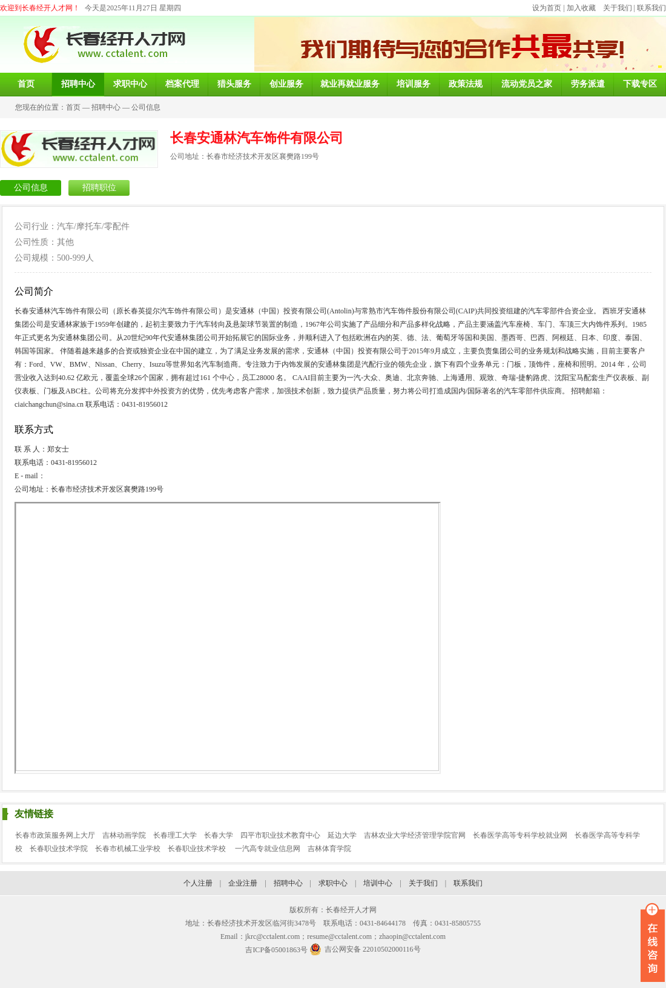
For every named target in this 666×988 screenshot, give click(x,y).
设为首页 (546, 8)
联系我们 (651, 8)
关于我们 (617, 8)
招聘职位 (99, 187)
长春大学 (218, 835)
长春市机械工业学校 (127, 848)
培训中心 (377, 883)
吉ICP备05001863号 (276, 950)
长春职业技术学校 (198, 848)
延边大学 (342, 835)
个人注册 (198, 883)
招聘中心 (105, 107)
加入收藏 (581, 8)
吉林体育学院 (329, 848)
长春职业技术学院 (59, 848)
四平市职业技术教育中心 (280, 835)
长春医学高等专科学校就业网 (520, 835)
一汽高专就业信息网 (267, 848)
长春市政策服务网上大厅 (55, 835)
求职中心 (333, 883)
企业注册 (242, 883)
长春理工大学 (175, 835)
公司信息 (145, 107)
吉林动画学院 (124, 835)
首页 (73, 107)
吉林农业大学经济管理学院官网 (415, 835)
